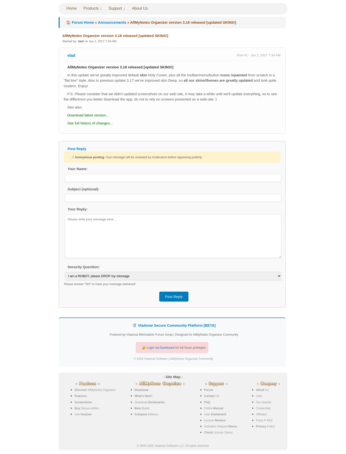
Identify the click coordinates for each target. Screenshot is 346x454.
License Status (218, 432)
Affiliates (261, 414)
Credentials (263, 408)
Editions (146, 414)
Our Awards (263, 402)
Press (259, 420)
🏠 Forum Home (80, 22)
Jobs (259, 396)
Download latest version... (88, 115)
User (215, 414)
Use (83, 414)
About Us (140, 8)
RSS (270, 420)
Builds (142, 408)
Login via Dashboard (161, 347)
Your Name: (78, 169)
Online (213, 408)
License (215, 420)
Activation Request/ (220, 426)
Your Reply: (78, 209)
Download (150, 402)
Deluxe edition (87, 408)
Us (211, 396)
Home (71, 8)
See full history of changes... (90, 123)
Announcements (112, 22)
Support (115, 8)
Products (91, 8)
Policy (265, 426)
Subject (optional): (83, 189)
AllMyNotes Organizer (95, 390)
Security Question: (84, 267)
